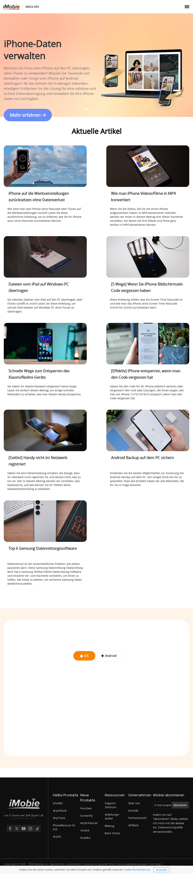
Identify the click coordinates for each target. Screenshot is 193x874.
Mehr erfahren (25, 115)
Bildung (109, 826)
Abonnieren (180, 805)
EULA (112, 864)
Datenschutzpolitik (170, 827)
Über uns (134, 803)
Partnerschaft (137, 818)
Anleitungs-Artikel (112, 816)
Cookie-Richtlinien (134, 869)
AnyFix (57, 837)
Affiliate (133, 825)
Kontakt (133, 811)
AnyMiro (85, 838)
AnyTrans (59, 818)
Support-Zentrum (111, 805)
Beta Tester (112, 833)
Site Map (155, 864)
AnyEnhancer (89, 823)
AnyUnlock (60, 811)
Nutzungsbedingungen (132, 864)
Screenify (86, 816)
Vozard (84, 830)
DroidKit (58, 803)
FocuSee (86, 808)
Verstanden (161, 870)
